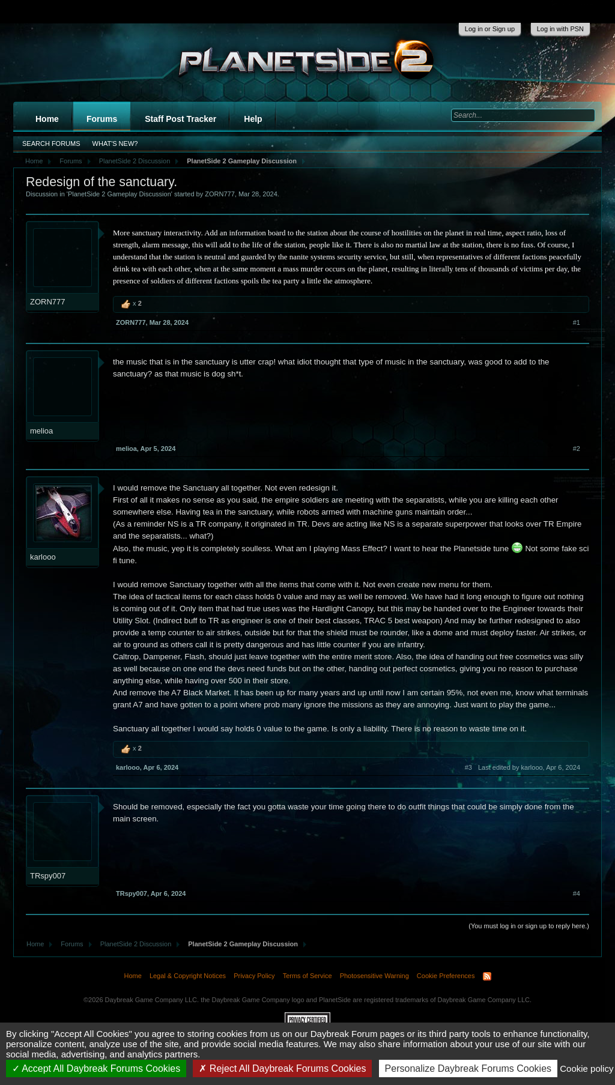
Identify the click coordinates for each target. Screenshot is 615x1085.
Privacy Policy (254, 975)
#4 (576, 893)
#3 (468, 767)
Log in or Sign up (490, 28)
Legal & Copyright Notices (188, 975)
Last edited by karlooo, (529, 767)
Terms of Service (307, 975)
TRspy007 (47, 875)
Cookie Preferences (446, 975)
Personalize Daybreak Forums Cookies (468, 1068)
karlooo (43, 556)
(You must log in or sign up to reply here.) (528, 925)
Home (47, 119)
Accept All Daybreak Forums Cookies (96, 1068)
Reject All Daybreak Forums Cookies (282, 1068)
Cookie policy (586, 1068)
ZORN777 (220, 194)
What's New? (115, 143)
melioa (41, 430)
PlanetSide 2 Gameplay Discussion (119, 194)
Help (253, 119)
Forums (101, 119)
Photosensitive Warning (374, 975)
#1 (576, 322)
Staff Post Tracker (180, 119)
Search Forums (51, 143)
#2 (576, 448)
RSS (487, 976)
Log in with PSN (560, 28)
